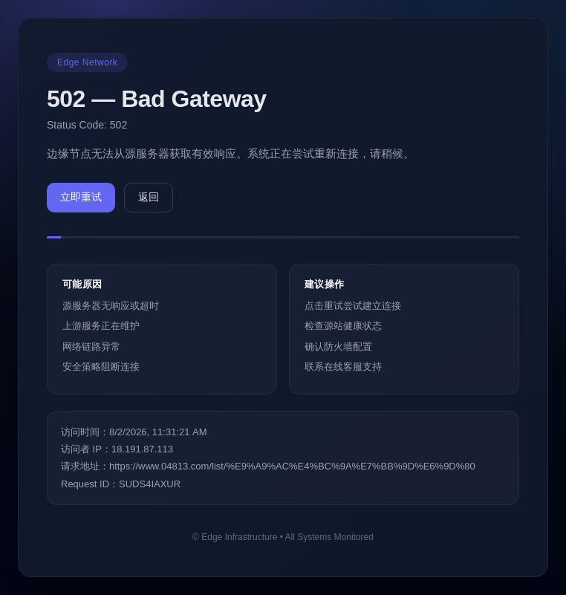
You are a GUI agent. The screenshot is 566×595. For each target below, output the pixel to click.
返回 (148, 197)
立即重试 (81, 197)
